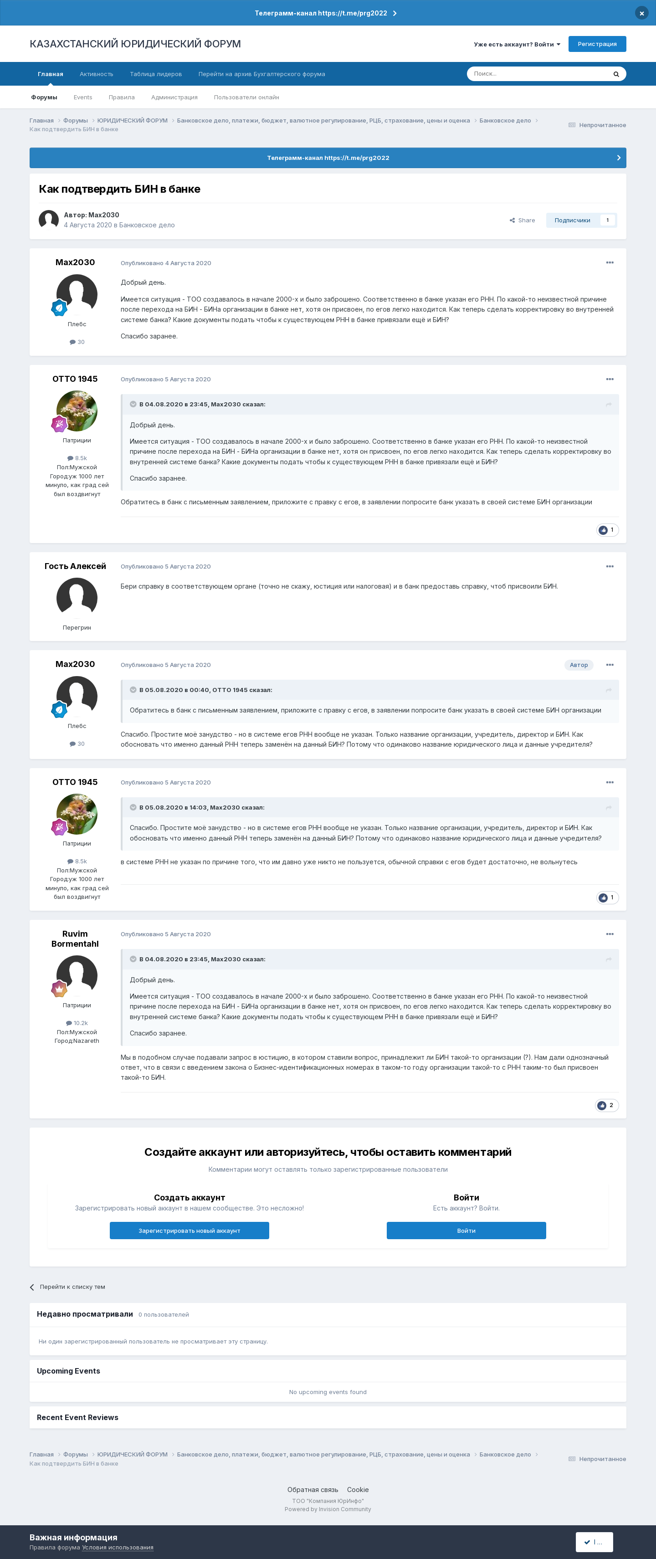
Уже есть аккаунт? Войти (517, 44)
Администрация (174, 97)
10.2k (77, 1022)
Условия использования (118, 1547)
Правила (122, 97)
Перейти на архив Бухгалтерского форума (262, 73)
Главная (50, 78)
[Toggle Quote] (134, 404)
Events (83, 97)
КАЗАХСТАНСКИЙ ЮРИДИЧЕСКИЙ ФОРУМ (135, 44)
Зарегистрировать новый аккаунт (189, 1230)
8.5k (77, 458)
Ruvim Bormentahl (75, 939)
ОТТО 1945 (75, 379)
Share (522, 220)
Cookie (358, 1489)
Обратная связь (312, 1489)
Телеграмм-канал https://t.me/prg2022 (321, 13)
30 (77, 341)
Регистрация (597, 43)
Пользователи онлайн (246, 97)
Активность (96, 73)
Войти (466, 1230)
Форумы (44, 97)
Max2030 (103, 215)
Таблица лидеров (156, 73)
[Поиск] (511, 74)
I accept (600, 1542)
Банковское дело (147, 225)
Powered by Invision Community (328, 1509)
